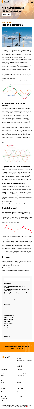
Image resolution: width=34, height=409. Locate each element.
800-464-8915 (19, 358)
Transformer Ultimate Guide (5, 396)
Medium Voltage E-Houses (20, 385)
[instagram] (21, 366)
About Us (2, 373)
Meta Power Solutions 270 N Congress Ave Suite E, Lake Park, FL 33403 (24, 361)
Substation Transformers (9, 327)
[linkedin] (18, 366)
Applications (3, 377)
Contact (2, 382)
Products (2, 375)
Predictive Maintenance (8, 323)
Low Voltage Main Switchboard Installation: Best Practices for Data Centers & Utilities (16, 296)
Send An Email (19, 363)
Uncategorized (7, 336)
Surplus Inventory (19, 384)
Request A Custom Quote (17, 348)
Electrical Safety (7, 309)
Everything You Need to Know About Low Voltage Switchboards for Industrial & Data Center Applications (16, 293)
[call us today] (28, 1)
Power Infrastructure (8, 319)
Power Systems (7, 321)
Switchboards (7, 330)
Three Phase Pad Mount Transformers (22, 373)
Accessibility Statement (10, 406)
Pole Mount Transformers (9, 317)
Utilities (18, 393)
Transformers (7, 334)
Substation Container (20, 377)
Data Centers (6, 306)
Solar (17, 391)
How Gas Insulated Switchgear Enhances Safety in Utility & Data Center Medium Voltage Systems (16, 299)
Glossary (2, 393)
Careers (2, 378)
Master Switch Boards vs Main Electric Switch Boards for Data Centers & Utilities (16, 290)
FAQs (2, 391)
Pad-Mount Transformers (9, 315)
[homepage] (9, 357)
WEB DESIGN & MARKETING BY (21, 406)
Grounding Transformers (9, 311)
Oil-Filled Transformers (8, 313)
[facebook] (20, 366)
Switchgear (6, 332)
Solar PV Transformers (8, 325)
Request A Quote (6, 14)
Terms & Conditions (4, 398)
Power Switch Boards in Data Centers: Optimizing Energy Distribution (15, 287)
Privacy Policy (28, 405)
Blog (2, 380)
